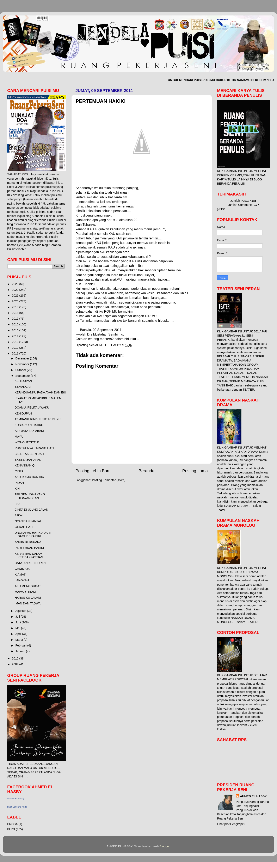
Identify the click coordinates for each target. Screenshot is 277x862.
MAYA (19, 436)
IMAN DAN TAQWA (28, 603)
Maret (20, 639)
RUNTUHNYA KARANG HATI (34, 448)
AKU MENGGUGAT (28, 586)
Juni (19, 622)
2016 (15, 324)
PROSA (12, 824)
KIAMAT (20, 574)
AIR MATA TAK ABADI (29, 430)
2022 (15, 289)
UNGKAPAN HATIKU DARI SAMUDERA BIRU (33, 534)
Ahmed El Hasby (15, 798)
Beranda (146, 471)
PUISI (11, 829)
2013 (15, 342)
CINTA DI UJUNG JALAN (31, 509)
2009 (15, 664)
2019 (15, 307)
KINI (17, 488)
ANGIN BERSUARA (28, 542)
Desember (23, 358)
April (19, 634)
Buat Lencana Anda (17, 806)
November (23, 364)
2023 (15, 284)
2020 (15, 301)
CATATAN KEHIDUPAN (30, 563)
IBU (17, 503)
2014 (15, 336)
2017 (15, 318)
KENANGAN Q (25, 465)
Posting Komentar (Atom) (108, 480)
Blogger (165, 846)
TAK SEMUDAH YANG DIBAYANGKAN (30, 496)
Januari (21, 651)
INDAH (19, 482)
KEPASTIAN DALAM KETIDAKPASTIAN (29, 555)
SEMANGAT (23, 386)
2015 (15, 330)
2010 (15, 658)
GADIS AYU (23, 568)
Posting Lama (195, 471)
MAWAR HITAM (25, 592)
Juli (18, 616)
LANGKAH (22, 580)
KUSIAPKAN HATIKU (29, 425)
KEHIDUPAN (23, 381)
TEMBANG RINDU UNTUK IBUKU (38, 419)
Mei (18, 628)
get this (221, 209)
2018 (15, 312)
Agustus (21, 610)
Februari (21, 645)
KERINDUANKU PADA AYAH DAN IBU (40, 392)
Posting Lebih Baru (93, 471)
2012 (15, 347)
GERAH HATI (24, 527)
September (23, 375)
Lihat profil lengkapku (231, 824)
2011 (15, 353)
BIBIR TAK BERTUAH (29, 454)
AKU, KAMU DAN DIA (29, 477)
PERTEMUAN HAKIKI (29, 547)
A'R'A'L (19, 515)
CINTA (19, 471)
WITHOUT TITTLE (27, 442)
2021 (15, 295)
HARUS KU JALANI (28, 597)
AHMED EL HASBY (253, 796)
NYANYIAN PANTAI (28, 521)
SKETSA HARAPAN (28, 459)
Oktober (21, 370)
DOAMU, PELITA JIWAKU (32, 407)
